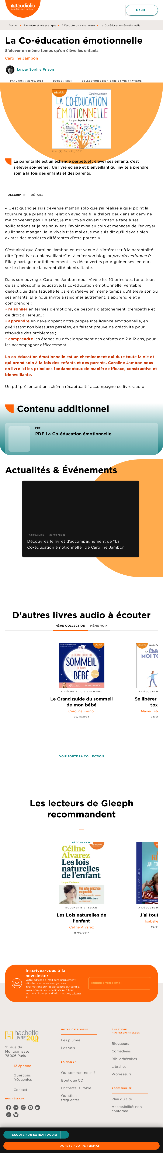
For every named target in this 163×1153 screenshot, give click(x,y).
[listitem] (8, 1107)
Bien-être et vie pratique (40, 25)
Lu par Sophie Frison (35, 69)
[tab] (16, 195)
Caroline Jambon (21, 58)
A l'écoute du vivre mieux (78, 25)
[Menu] (142, 10)
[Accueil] (23, 10)
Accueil (13, 25)
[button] (36, 1135)
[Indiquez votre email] (114, 983)
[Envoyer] (146, 983)
